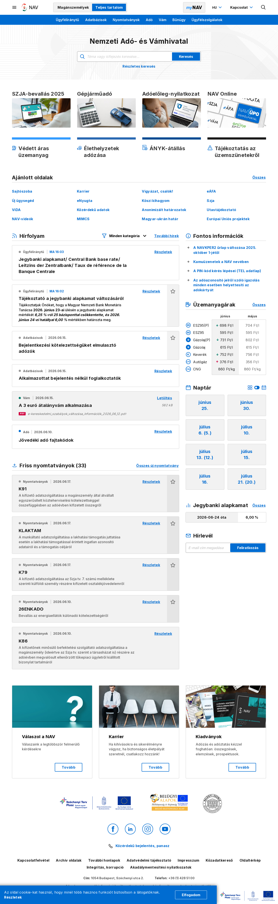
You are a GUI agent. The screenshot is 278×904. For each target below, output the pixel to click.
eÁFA (211, 191)
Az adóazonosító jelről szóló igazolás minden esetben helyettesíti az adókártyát (226, 285)
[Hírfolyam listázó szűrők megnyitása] (124, 236)
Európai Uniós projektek (228, 219)
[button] (173, 305)
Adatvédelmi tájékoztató (149, 860)
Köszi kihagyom (155, 200)
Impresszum (188, 860)
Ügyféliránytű (67, 20)
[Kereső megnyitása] (263, 7)
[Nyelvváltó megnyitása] (217, 7)
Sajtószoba (22, 191)
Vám (162, 20)
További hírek (166, 236)
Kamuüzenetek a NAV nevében (221, 262)
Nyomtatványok (126, 20)
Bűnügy (178, 20)
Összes (259, 177)
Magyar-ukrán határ (160, 219)
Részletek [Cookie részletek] (13, 897)
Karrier (83, 191)
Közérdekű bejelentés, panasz (143, 846)
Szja (210, 200)
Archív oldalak (68, 860)
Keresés (186, 56)
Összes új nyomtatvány (157, 465)
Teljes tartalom (109, 7)
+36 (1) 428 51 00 (181, 878)
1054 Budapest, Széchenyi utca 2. (117, 878)
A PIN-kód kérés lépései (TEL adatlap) (227, 271)
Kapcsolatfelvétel (33, 860)
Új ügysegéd (23, 200)
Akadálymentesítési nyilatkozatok (160, 867)
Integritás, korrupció (105, 867)
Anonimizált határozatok (164, 210)
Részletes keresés (138, 66)
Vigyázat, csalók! (157, 191)
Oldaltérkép (250, 860)
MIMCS (83, 219)
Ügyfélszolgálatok (207, 20)
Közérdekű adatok (93, 210)
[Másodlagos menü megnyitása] (14, 7)
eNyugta (84, 200)
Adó (149, 20)
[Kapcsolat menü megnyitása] (242, 7)
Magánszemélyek (73, 7)
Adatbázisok (96, 20)
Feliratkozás (247, 548)
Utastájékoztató (221, 210)
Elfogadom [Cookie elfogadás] (191, 895)
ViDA (16, 210)
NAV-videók (22, 219)
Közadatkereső (219, 860)
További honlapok (104, 860)
